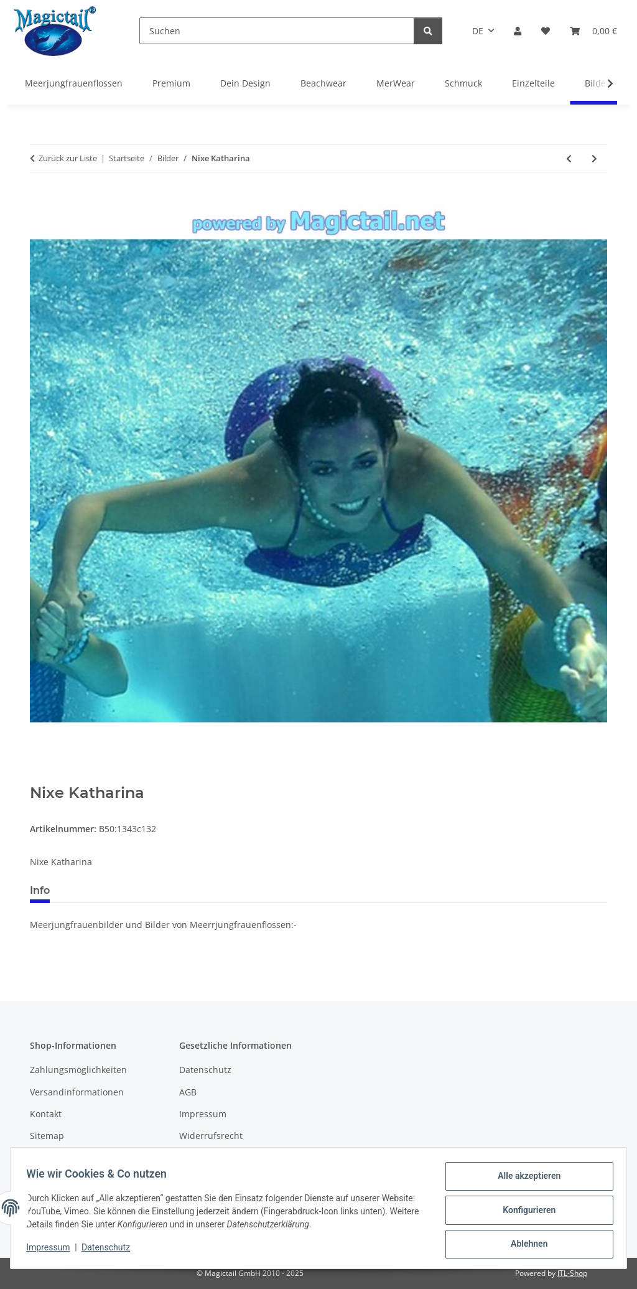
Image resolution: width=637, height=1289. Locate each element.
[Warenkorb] (593, 30)
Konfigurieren (524, 1212)
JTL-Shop (572, 1273)
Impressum (52, 1250)
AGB (188, 1092)
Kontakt (46, 1114)
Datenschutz (110, 1250)
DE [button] (477, 31)
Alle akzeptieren (524, 1180)
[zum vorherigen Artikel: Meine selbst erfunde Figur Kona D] (569, 158)
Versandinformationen (77, 1092)
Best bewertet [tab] (106, 890)
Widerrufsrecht (211, 1135)
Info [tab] (40, 890)
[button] (517, 30)
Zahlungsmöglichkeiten (78, 1070)
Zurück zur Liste (68, 158)
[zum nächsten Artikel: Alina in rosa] (594, 158)
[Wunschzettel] (545, 30)
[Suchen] (276, 30)
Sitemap (47, 1135)
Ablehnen (524, 1245)
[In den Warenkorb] (40, 777)
